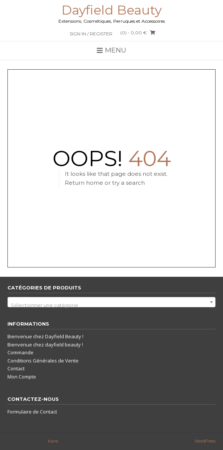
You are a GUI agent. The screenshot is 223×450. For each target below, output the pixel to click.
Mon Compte (21, 376)
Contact (16, 368)
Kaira (53, 441)
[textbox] (111, 305)
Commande (20, 352)
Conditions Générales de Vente (43, 360)
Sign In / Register (91, 34)
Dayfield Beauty (111, 10)
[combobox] (111, 302)
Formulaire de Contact (32, 411)
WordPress (205, 441)
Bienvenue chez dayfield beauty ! (45, 344)
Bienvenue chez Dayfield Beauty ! (45, 336)
